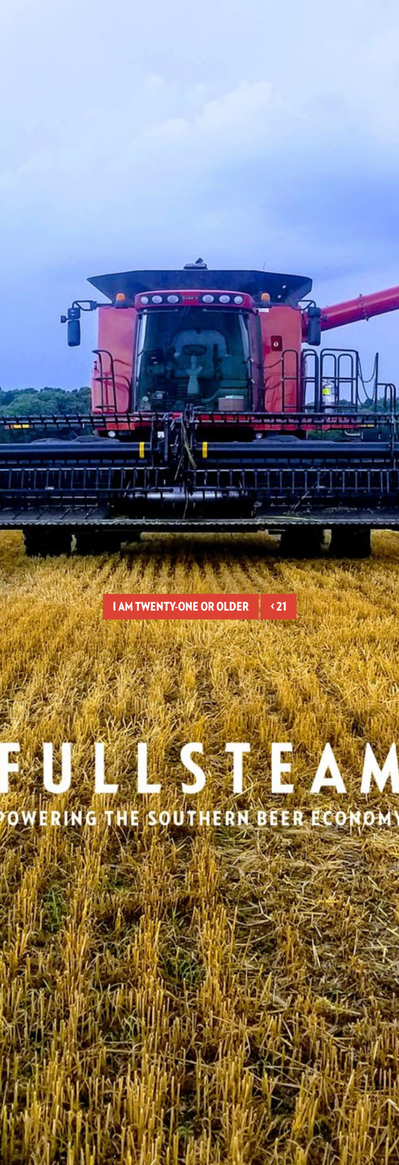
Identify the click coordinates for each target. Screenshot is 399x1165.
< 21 (278, 606)
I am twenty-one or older (181, 606)
